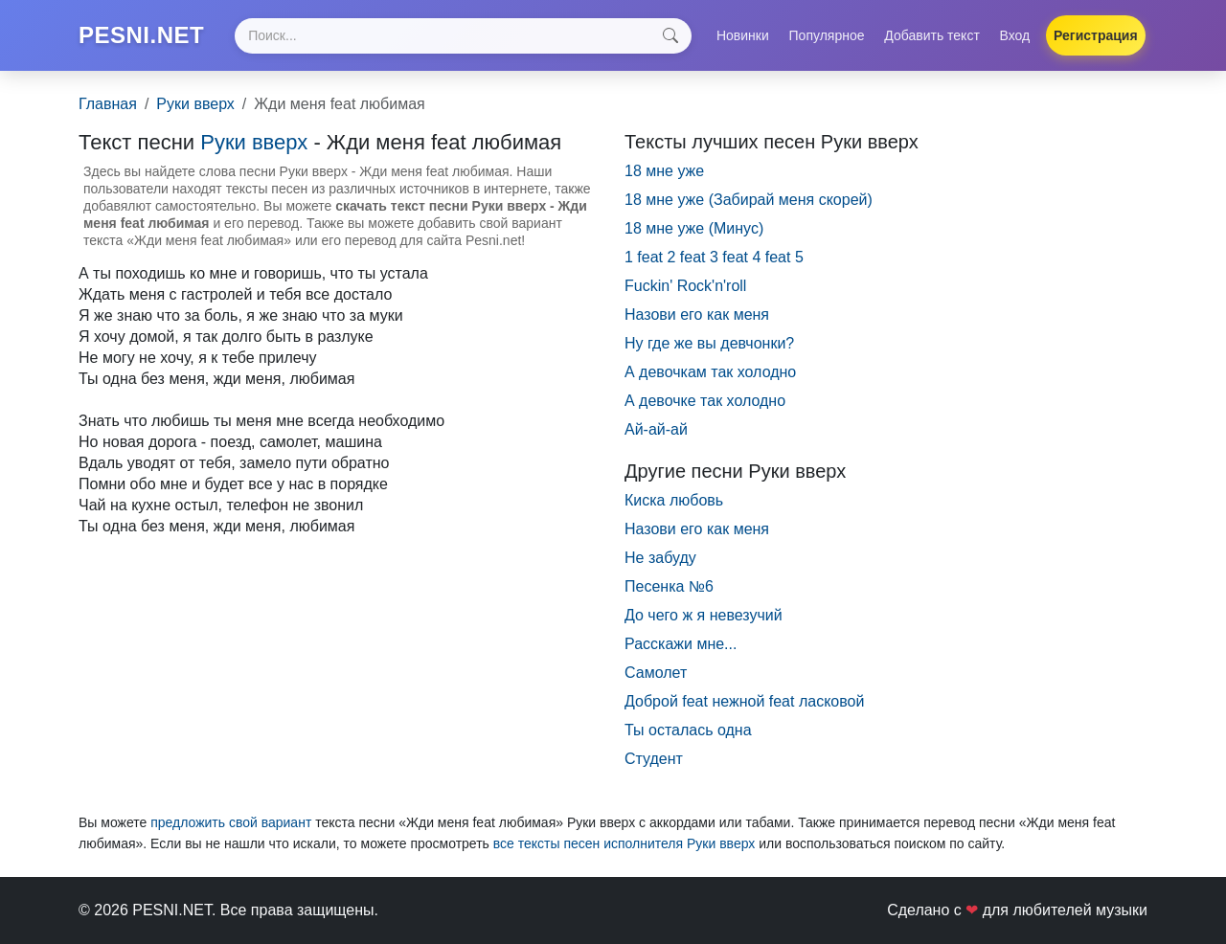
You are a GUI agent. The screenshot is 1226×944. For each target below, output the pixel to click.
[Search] (463, 36)
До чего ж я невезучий (703, 615)
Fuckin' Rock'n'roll (685, 286)
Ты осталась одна (688, 730)
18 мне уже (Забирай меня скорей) (748, 199)
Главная (108, 104)
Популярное (827, 35)
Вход (1015, 35)
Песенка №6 (669, 586)
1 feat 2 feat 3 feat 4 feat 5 (714, 257)
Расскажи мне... (680, 644)
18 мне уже (664, 171)
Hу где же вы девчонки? (709, 343)
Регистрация (1096, 35)
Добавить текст (932, 35)
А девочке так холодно (704, 401)
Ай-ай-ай (656, 429)
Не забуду (660, 558)
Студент (653, 759)
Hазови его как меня (696, 314)
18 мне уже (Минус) (693, 228)
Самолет (655, 672)
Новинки (742, 35)
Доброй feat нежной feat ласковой (744, 701)
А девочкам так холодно (710, 372)
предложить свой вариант (230, 822)
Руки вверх (195, 104)
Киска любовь (673, 500)
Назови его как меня (696, 529)
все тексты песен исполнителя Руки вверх (624, 843)
